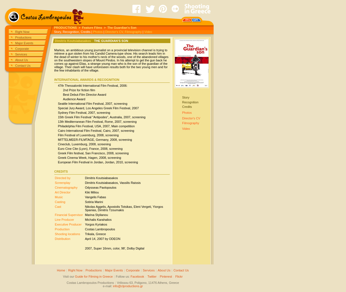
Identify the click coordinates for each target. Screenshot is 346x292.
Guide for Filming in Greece (94, 276)
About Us (21, 60)
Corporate (22, 48)
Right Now (22, 32)
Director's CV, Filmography (123, 32)
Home (61, 270)
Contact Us (22, 65)
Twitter (152, 276)
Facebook (137, 276)
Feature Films (92, 27)
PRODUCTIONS (65, 27)
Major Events (24, 43)
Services (21, 54)
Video (148, 32)
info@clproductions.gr (128, 286)
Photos (98, 32)
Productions (23, 37)
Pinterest (166, 276)
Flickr (179, 276)
